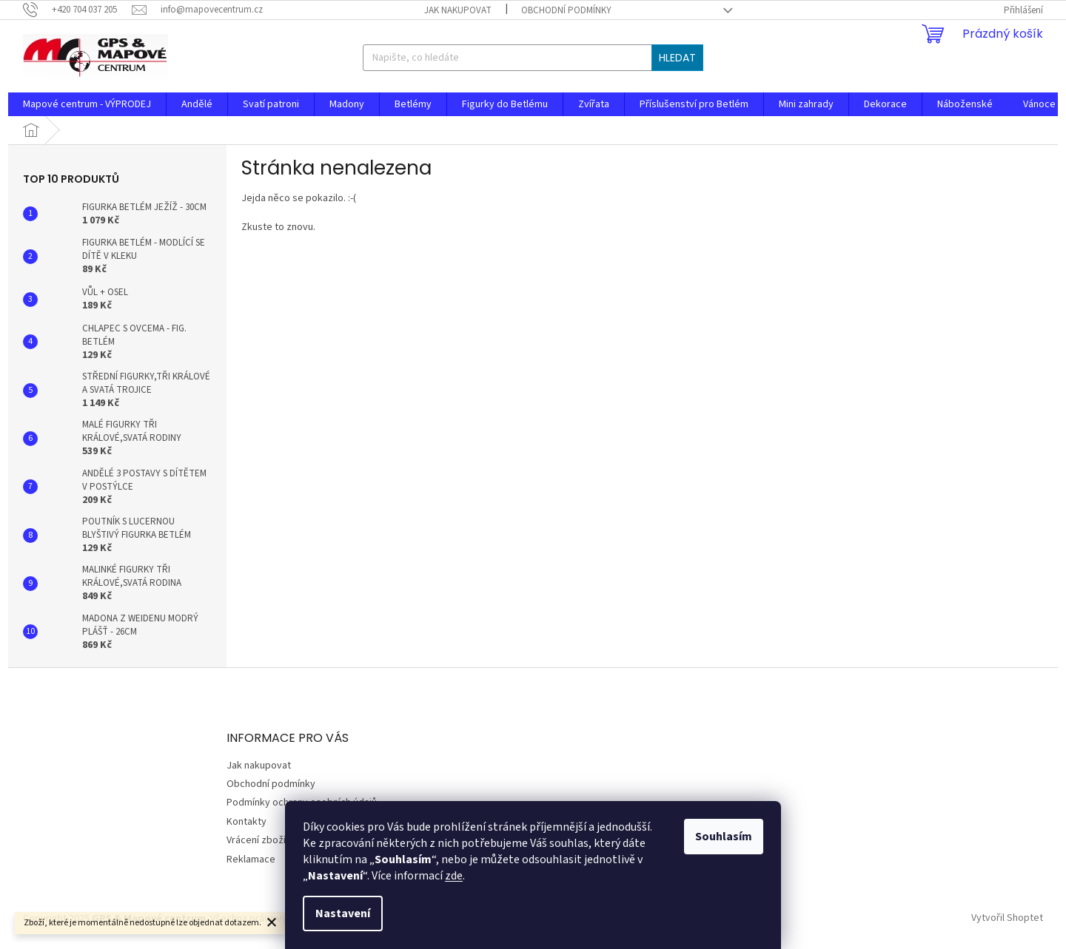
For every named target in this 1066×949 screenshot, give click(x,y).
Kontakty (246, 821)
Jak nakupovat (458, 10)
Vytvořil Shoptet (1007, 918)
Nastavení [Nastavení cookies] (342, 913)
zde (454, 876)
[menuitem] (87, 104)
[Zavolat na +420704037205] (77, 9)
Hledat (677, 57)
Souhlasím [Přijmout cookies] (723, 836)
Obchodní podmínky (566, 10)
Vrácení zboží (256, 840)
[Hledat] (533, 57)
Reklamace (251, 859)
